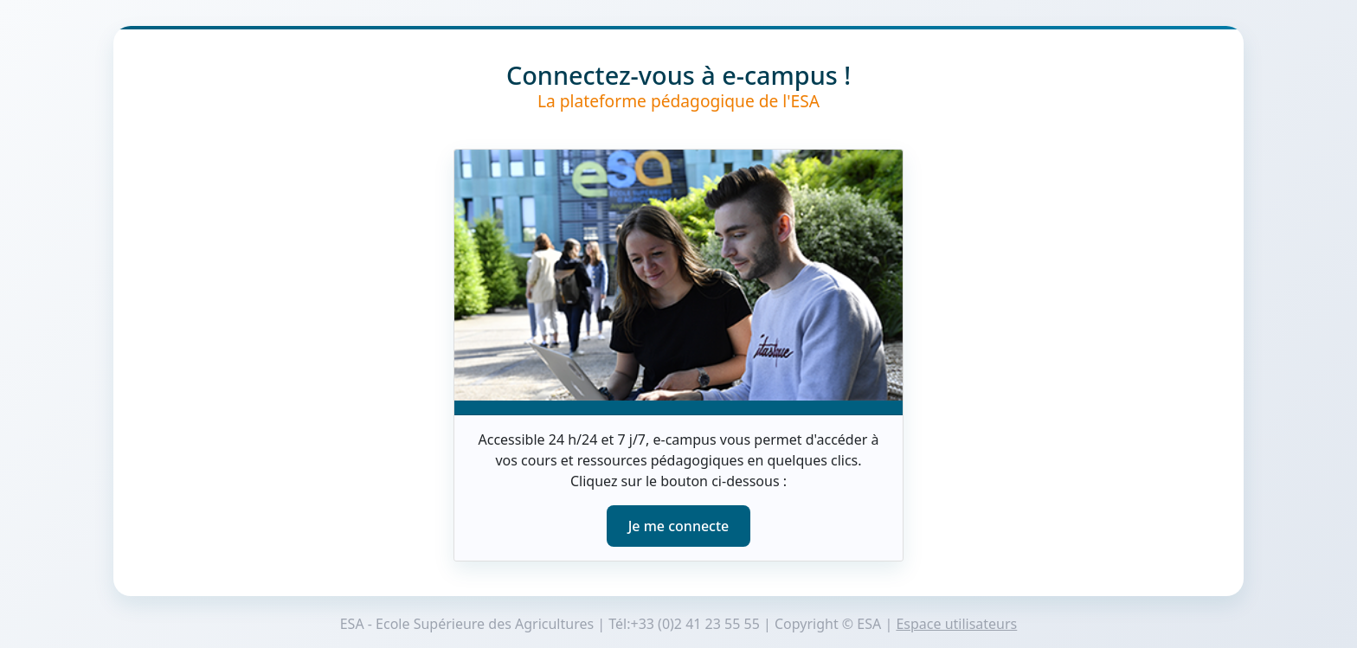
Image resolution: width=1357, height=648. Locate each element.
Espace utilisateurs (956, 623)
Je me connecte (679, 526)
